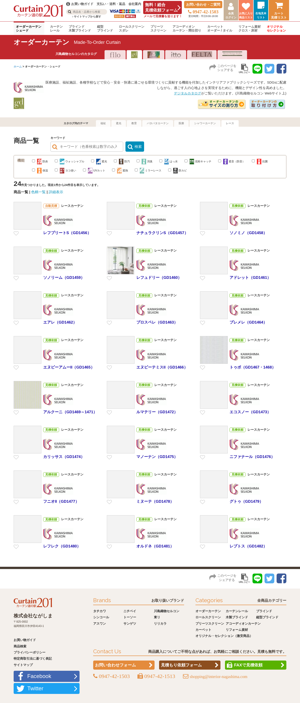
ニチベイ (129, 611)
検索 (138, 147)
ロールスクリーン (208, 617)
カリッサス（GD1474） (64, 457)
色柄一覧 (38, 192)
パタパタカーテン (158, 123)
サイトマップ (23, 665)
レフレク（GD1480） (62, 546)
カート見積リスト (279, 15)
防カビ (177, 170)
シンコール (101, 617)
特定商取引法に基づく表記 (33, 659)
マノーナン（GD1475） (157, 457)
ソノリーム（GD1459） (64, 277)
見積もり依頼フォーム (181, 665)
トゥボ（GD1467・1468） (253, 367)
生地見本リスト (260, 15)
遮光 (118, 123)
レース (230, 123)
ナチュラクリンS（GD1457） (162, 233)
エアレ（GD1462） (60, 322)
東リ (157, 617)
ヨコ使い (65, 170)
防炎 (40, 161)
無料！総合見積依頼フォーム (161, 7)
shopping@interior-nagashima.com (219, 677)
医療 (181, 123)
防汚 (122, 161)
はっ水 (168, 161)
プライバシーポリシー (29, 652)
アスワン (99, 623)
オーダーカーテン (208, 611)
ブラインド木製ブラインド (80, 28)
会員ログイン (230, 15)
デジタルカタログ (187, 93)
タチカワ (99, 611)
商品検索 (20, 646)
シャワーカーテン (205, 123)
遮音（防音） (231, 161)
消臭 (144, 161)
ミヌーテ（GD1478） (155, 501)
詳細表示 (56, 192)
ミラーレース (148, 170)
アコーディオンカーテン (243, 623)
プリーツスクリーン (158, 28)
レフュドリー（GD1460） (159, 277)
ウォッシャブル (69, 161)
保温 (40, 170)
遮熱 (120, 170)
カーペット (203, 629)
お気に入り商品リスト (246, 15)
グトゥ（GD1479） (246, 501)
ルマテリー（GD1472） (157, 412)
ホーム (18, 66)
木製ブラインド (237, 617)
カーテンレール (56, 28)
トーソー (129, 617)
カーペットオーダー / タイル (219, 28)
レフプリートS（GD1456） (67, 233)
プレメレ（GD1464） (248, 322)
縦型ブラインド (105, 28)
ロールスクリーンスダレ (131, 28)
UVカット (94, 170)
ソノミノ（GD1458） (248, 233)
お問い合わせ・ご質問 (203, 4)
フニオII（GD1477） (61, 501)
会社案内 (134, 4)
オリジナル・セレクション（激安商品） (224, 636)
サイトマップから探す (86, 16)
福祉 (103, 123)
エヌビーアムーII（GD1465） (69, 367)
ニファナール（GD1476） (252, 457)
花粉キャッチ (198, 161)
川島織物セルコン (166, 611)
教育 (134, 123)
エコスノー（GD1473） (250, 412)
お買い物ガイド (25, 640)
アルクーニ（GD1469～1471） (70, 412)
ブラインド (264, 611)
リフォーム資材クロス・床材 (249, 28)
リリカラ (160, 623)
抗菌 (260, 161)
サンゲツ (129, 623)
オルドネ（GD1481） (155, 546)
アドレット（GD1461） (250, 277)
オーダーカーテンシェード (28, 28)
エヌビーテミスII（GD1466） (162, 367)
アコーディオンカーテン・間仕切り (186, 28)
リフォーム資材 (237, 629)
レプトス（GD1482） (248, 546)
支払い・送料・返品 (111, 4)
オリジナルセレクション (276, 28)
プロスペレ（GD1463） (157, 322)
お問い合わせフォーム (115, 665)
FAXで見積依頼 (248, 665)
